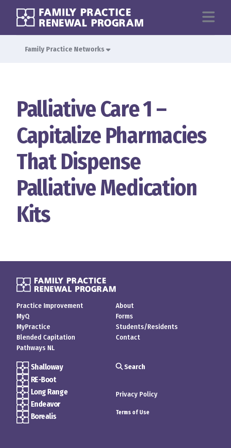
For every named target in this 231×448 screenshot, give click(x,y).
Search (131, 366)
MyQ (23, 316)
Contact (128, 337)
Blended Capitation (45, 337)
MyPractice (33, 326)
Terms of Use (132, 412)
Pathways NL (35, 347)
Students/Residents (147, 326)
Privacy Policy (137, 394)
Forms (124, 316)
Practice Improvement (49, 305)
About (125, 305)
